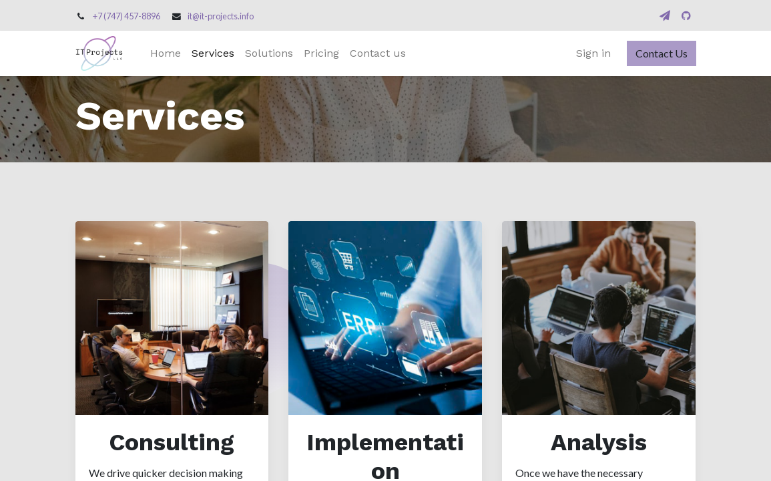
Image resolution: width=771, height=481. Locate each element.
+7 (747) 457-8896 (126, 16)
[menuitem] (165, 53)
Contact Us (661, 53)
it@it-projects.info (221, 16)
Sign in (593, 53)
